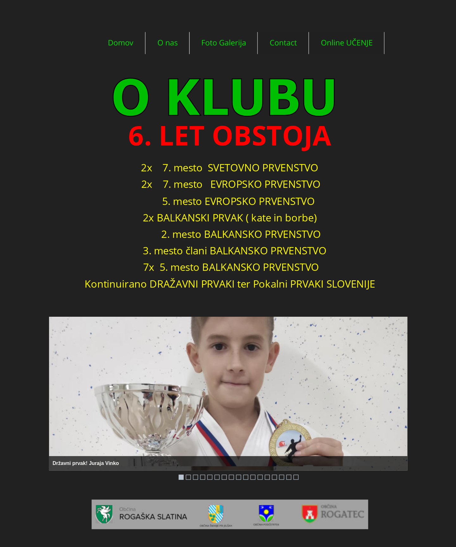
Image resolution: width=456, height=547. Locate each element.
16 (288, 477)
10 (245, 477)
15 (281, 477)
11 (253, 477)
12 (260, 477)
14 (274, 477)
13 (267, 477)
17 (296, 477)
